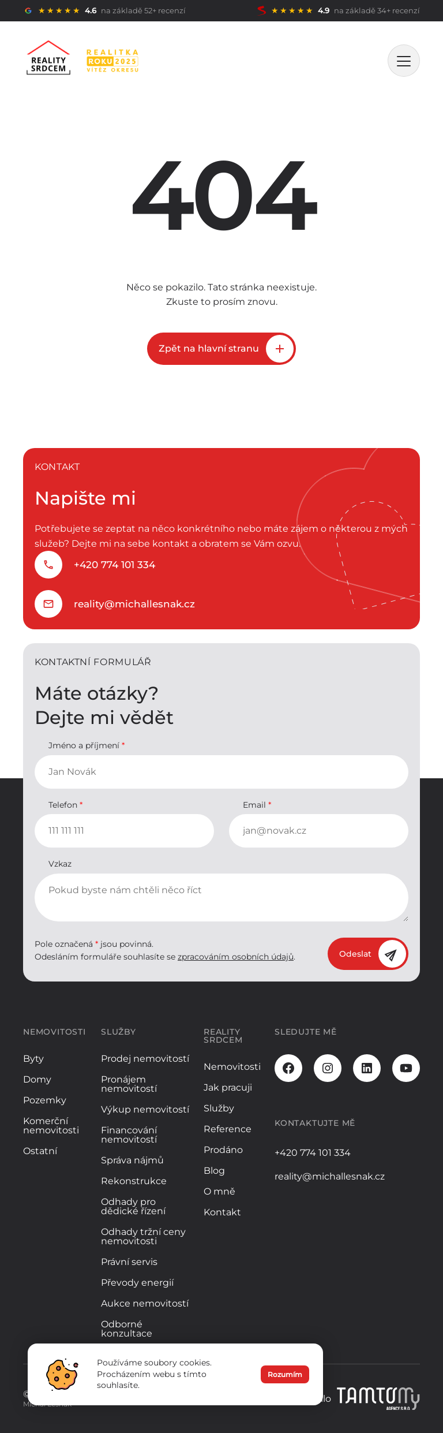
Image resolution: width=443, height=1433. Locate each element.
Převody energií (137, 1282)
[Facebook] (288, 1068)
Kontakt (222, 1212)
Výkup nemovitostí (145, 1109)
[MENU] (404, 60)
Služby (219, 1108)
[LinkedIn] (367, 1068)
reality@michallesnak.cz (134, 604)
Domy (37, 1079)
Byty (33, 1058)
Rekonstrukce (134, 1180)
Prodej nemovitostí (145, 1058)
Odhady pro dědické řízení (133, 1206)
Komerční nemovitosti (51, 1125)
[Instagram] (327, 1068)
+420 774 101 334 (114, 564)
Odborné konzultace (126, 1329)
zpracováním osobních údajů (236, 956)
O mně (219, 1191)
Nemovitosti (232, 1066)
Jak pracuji (228, 1087)
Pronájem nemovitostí (129, 1084)
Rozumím (285, 1378)
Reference (227, 1129)
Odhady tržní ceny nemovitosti (143, 1236)
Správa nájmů (132, 1160)
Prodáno (223, 1149)
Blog (214, 1170)
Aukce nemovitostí (145, 1303)
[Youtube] (406, 1068)
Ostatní (40, 1150)
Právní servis (129, 1261)
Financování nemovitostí (129, 1135)
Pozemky (44, 1100)
